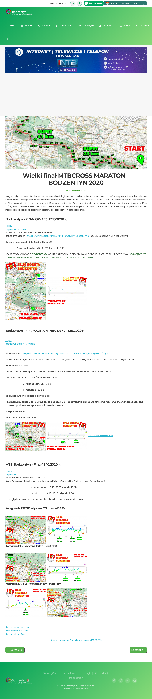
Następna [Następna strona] (138, 650)
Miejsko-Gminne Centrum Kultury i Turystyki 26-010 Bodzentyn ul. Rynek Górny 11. (66, 353)
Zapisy (8, 225)
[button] (6, 39)
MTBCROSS (96, 640)
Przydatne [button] (106, 25)
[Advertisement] (76, 94)
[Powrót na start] (18, 12)
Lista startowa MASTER (17, 627)
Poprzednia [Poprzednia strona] (15, 650)
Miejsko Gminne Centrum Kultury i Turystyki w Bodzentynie (58, 235)
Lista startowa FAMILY (16, 630)
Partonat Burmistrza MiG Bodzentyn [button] (125, 3)
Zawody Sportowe (79, 640)
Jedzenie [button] (142, 25)
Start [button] (10, 25)
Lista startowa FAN (15, 634)
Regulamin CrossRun (16, 229)
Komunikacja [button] (64, 25)
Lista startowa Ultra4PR (100, 435)
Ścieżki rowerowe (59, 640)
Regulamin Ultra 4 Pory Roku (20, 344)
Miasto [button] (26, 25)
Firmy (125, 25)
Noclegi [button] (44, 25)
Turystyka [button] (86, 25)
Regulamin (10, 474)
